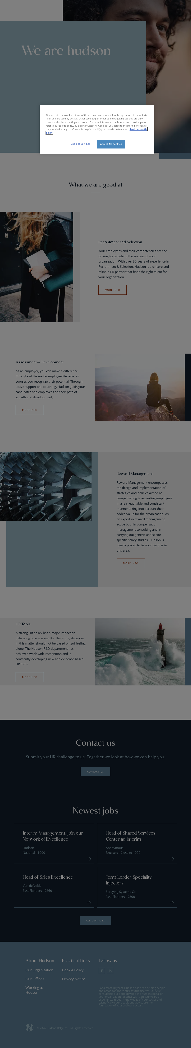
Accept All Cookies (111, 144)
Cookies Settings (80, 143)
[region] (97, 129)
